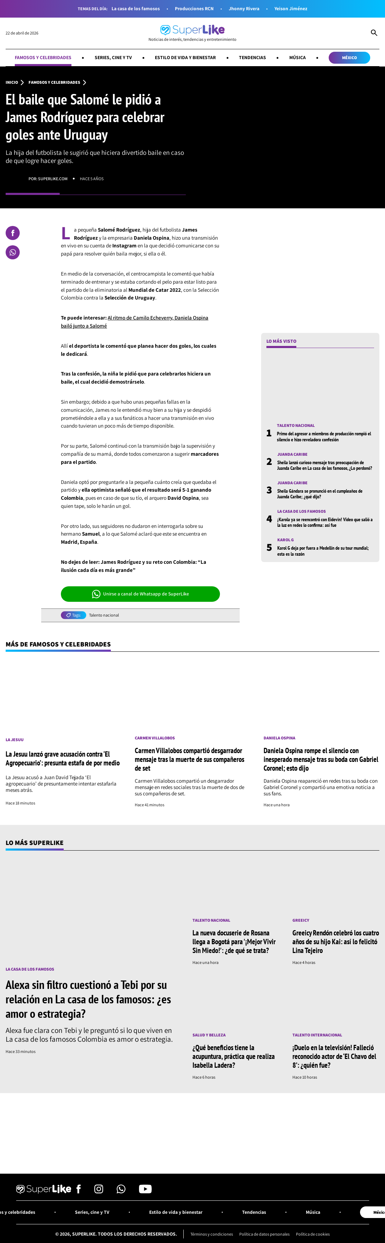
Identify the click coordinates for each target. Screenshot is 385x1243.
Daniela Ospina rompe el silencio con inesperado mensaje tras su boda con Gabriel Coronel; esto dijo (321, 759)
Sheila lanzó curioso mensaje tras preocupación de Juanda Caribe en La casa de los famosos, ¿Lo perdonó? (324, 465)
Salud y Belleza (209, 1035)
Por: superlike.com (48, 178)
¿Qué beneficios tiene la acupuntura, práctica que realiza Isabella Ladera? (233, 1056)
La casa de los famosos (136, 9)
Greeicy (300, 920)
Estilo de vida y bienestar (185, 57)
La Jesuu (15, 739)
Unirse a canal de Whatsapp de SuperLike (140, 594)
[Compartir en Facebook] (13, 233)
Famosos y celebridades (43, 57)
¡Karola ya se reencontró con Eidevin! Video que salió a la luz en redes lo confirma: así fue (325, 522)
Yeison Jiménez (290, 9)
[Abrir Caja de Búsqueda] (374, 33)
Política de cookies (313, 1234)
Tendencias (252, 57)
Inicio (12, 82)
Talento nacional (104, 615)
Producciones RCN (194, 9)
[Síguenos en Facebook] (78, 1191)
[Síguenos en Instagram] (98, 1191)
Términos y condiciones (211, 1234)
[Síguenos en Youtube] (145, 1191)
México (349, 57)
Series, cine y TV (113, 57)
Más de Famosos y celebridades (58, 644)
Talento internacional (317, 1035)
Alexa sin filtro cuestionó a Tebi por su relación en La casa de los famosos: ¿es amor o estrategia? (88, 999)
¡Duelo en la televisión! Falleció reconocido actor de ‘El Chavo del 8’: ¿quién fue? (334, 1056)
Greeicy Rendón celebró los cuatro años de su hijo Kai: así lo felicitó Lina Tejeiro (335, 941)
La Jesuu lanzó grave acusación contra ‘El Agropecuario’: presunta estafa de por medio (63, 758)
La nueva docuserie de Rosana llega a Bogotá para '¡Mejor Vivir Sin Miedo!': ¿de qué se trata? (234, 941)
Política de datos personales (264, 1234)
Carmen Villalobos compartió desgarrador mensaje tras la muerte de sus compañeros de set (189, 759)
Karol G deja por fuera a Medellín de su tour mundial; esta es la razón (323, 551)
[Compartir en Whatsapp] (13, 252)
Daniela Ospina (279, 738)
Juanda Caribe (292, 454)
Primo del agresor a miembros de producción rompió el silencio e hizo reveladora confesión (324, 436)
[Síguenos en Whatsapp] (121, 1191)
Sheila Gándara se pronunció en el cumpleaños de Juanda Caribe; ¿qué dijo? (319, 494)
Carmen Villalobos (155, 738)
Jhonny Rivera (244, 9)
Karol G (285, 539)
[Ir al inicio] (192, 33)
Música (297, 57)
